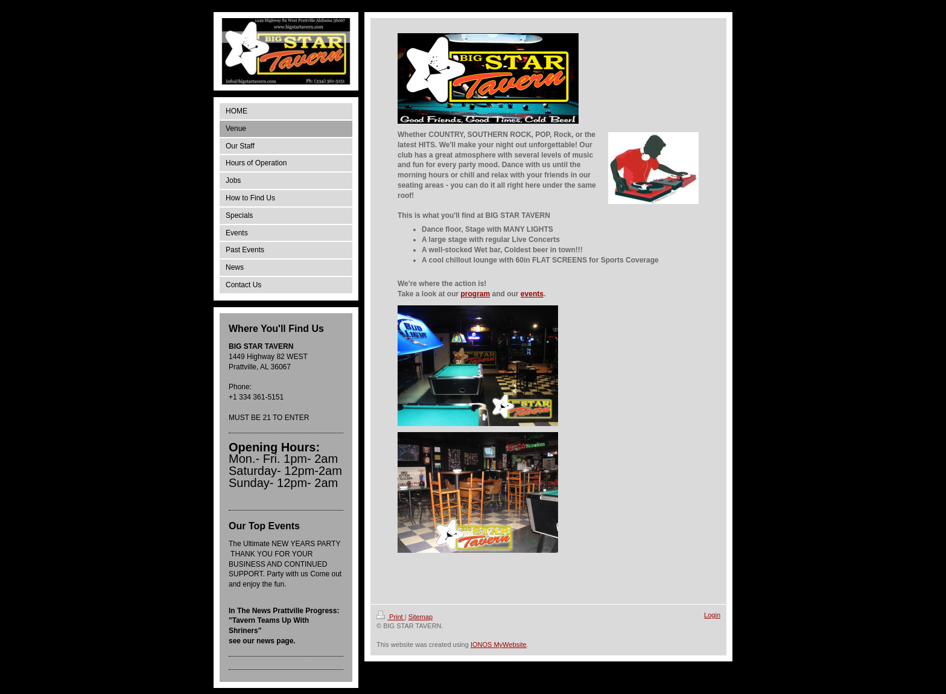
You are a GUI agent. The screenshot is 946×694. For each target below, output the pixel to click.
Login (712, 615)
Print (390, 616)
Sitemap (420, 616)
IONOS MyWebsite (499, 644)
